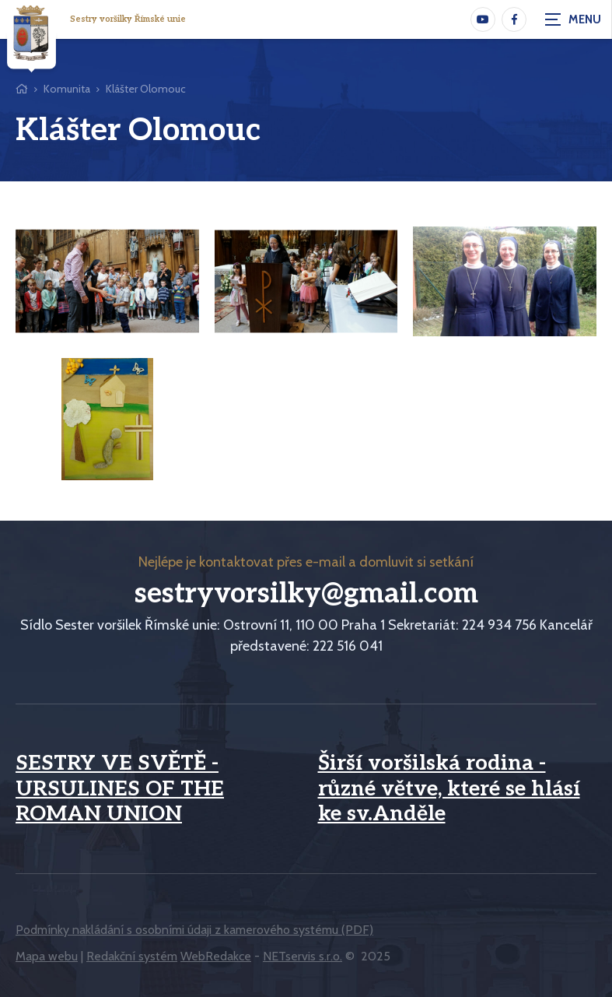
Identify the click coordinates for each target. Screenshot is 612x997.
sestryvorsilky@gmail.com (306, 594)
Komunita (67, 89)
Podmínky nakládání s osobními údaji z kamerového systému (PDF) (194, 929)
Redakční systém (131, 956)
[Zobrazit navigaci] (573, 19)
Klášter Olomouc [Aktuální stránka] (146, 89)
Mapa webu (47, 956)
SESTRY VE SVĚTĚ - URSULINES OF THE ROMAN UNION (120, 789)
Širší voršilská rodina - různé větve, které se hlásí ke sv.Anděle (449, 789)
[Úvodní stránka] (31, 36)
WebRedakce (215, 956)
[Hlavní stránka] (22, 89)
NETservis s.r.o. (302, 956)
